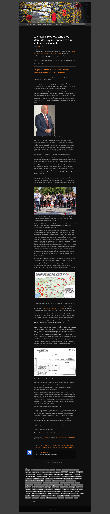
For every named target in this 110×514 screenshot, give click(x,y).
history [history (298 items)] (39, 480)
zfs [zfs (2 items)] (76, 497)
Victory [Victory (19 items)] (60, 495)
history (55, 437)
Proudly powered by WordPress (58, 508)
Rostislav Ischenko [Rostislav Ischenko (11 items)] (31, 491)
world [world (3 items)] (42, 497)
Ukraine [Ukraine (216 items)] (35, 495)
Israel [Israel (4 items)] (68, 480)
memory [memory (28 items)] (53, 485)
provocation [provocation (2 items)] (65, 489)
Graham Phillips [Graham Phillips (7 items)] (30, 480)
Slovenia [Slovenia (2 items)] (70, 491)
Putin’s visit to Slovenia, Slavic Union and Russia (48, 62)
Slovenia (62, 437)
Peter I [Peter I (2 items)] (34, 489)
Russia (59, 437)
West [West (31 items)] (28, 497)
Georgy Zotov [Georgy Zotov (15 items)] (68, 478)
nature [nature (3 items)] (42, 487)
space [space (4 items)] (77, 491)
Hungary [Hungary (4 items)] (48, 480)
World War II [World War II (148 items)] (51, 497)
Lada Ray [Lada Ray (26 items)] (64, 482)
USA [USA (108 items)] (44, 495)
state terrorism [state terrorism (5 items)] (42, 493)
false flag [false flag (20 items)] (65, 476)
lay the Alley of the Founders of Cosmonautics (53, 308)
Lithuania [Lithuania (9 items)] (37, 485)
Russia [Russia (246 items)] (41, 491)
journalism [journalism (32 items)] (47, 482)
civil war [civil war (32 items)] (65, 472)
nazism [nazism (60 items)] (55, 487)
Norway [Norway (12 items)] (79, 487)
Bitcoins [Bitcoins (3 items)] (28, 472)
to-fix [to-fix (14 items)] (63, 493)
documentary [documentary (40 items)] (58, 474)
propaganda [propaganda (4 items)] (58, 489)
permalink (42, 438)
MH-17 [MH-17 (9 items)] (60, 485)
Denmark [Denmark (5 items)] (39, 474)
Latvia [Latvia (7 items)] (71, 482)
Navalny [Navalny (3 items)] (48, 487)
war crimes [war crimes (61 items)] (75, 495)
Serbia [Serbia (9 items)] (64, 491)
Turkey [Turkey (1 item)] (81, 493)
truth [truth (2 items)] (76, 493)
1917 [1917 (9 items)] (27, 470)
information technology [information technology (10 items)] (58, 480)
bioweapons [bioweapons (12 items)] (74, 470)
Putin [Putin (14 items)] (73, 489)
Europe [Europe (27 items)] (51, 476)
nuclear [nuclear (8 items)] (28, 489)
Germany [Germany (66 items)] (78, 478)
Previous (27, 29)
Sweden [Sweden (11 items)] (50, 493)
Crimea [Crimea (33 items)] (79, 472)
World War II (32, 24)
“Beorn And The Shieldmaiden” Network (45, 24)
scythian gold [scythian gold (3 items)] (57, 491)
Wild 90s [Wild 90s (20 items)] (36, 497)
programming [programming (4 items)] (49, 489)
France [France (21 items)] (36, 478)
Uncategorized (47, 437)
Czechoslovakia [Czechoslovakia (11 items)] (30, 474)
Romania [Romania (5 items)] (79, 489)
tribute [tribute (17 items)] (70, 493)
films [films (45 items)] (78, 476)
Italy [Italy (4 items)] (73, 480)
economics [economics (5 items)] (77, 474)
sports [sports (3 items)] (28, 493)
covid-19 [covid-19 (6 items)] (72, 472)
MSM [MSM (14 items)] (74, 485)
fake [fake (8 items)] (58, 476)
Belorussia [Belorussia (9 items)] (66, 470)
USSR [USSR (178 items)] (52, 495)
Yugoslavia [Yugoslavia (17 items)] (69, 497)
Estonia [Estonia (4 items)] (39, 476)
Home (26, 24)
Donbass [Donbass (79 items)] (68, 474)
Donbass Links (59, 24)
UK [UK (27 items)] (28, 495)
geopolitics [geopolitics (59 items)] (58, 478)
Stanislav (73, 437)
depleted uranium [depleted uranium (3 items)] (48, 474)
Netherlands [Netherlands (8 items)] (64, 487)
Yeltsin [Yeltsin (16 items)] (60, 497)
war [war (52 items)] (67, 495)
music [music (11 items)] (28, 487)
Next (83, 29)
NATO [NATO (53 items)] (35, 487)
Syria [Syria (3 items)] (57, 493)
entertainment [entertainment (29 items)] (30, 476)
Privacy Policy (48, 508)
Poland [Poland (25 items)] (41, 489)
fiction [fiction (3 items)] (72, 476)
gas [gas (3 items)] (42, 478)
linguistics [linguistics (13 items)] (29, 485)
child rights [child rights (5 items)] (56, 472)
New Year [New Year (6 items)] (71, 487)
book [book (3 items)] (42, 472)
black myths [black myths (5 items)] (36, 472)
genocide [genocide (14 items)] (49, 478)
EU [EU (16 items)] (45, 476)
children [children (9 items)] (48, 472)
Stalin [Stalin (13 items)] (34, 493)
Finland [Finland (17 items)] (28, 478)
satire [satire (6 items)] (49, 491)
